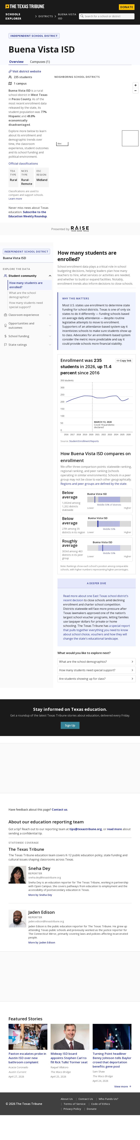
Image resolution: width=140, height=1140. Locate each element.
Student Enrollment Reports (84, 441)
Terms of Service (75, 1104)
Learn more (15, 198)
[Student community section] (28, 275)
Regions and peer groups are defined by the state (94, 484)
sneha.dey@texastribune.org (44, 877)
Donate (92, 1109)
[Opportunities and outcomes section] (28, 325)
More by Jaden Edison (41, 942)
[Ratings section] (28, 344)
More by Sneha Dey (40, 895)
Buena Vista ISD (67, 16)
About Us (67, 1099)
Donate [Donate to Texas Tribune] (126, 7)
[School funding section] (28, 336)
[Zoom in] (135, 85)
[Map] (97, 114)
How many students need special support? (26, 305)
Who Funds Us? (108, 1099)
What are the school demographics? (22, 295)
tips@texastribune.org (85, 829)
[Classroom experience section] (28, 315)
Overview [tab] (16, 62)
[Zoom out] (135, 90)
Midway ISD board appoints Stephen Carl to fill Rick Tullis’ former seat (69, 1058)
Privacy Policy (72, 1109)
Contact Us (85, 1099)
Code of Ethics (100, 1104)
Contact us (59, 810)
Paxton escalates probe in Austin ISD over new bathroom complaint (27, 1058)
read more (114, 829)
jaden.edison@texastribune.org (46, 921)
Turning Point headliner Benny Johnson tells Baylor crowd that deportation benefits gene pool (112, 1060)
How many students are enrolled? (26, 285)
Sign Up (70, 726)
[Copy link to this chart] (124, 361)
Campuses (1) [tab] (40, 62)
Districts (46, 16)
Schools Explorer (13, 16)
